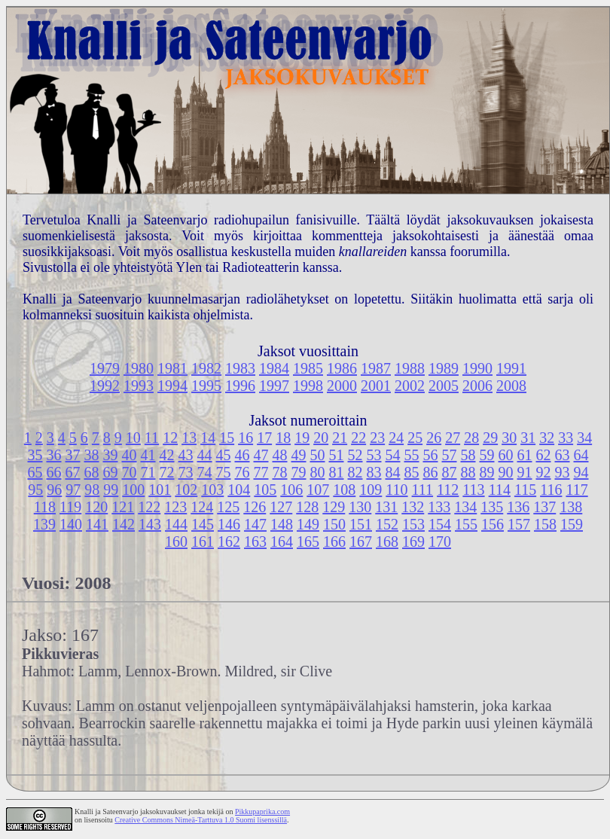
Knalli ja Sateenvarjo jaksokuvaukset (131, 811)
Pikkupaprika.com (262, 811)
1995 (206, 385)
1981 (172, 368)
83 (374, 472)
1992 (105, 385)
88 (468, 472)
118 (45, 507)
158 (545, 524)
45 (223, 455)
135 (491, 507)
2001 (376, 385)
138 (571, 507)
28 (471, 437)
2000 (342, 385)
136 (518, 507)
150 (334, 524)
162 (229, 541)
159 (571, 524)
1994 (172, 385)
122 (149, 507)
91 (524, 472)
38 (91, 455)
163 (255, 541)
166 (334, 541)
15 (226, 437)
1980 (139, 368)
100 (133, 489)
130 (360, 507)
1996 (240, 385)
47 (261, 455)
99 (110, 489)
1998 (308, 385)
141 (97, 524)
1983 (240, 368)
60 (506, 455)
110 (396, 489)
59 (487, 455)
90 (506, 472)
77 (261, 472)
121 (122, 507)
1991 (511, 368)
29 (490, 437)
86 (430, 472)
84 (393, 472)
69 (110, 472)
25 (414, 437)
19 (302, 437)
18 (283, 437)
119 (70, 507)
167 (360, 541)
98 (91, 489)
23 (377, 437)
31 (527, 437)
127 (281, 507)
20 (320, 437)
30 (509, 437)
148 (281, 524)
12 (170, 437)
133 (439, 507)
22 (358, 437)
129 (333, 507)
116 (551, 489)
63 (562, 455)
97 (73, 489)
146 (229, 524)
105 (265, 489)
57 (449, 455)
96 (54, 489)
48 (280, 455)
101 (159, 489)
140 (70, 524)
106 (291, 489)
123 (175, 507)
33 (565, 437)
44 (204, 455)
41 (148, 455)
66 (54, 472)
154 (440, 524)
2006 (477, 385)
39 (110, 455)
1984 (274, 368)
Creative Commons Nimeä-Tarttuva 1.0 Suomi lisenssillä (200, 820)
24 (396, 437)
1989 (444, 368)
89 (487, 472)
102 (186, 489)
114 (500, 489)
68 (91, 472)
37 (73, 455)
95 (35, 489)
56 (430, 455)
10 (133, 437)
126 (254, 507)
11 (152, 437)
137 (544, 507)
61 (524, 455)
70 (129, 472)
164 (281, 541)
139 (44, 524)
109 (370, 489)
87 (449, 472)
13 (189, 437)
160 (176, 541)
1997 (274, 385)
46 (242, 455)
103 (212, 489)
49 (299, 455)
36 (54, 455)
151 (360, 524)
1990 (477, 368)
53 (374, 455)
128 (307, 507)
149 (308, 524)
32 (546, 437)
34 (584, 437)
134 (465, 507)
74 (204, 472)
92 (543, 472)
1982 (206, 368)
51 (336, 455)
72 (167, 472)
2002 (410, 385)
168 (387, 541)
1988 (410, 368)
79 (299, 472)
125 (228, 507)
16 (245, 437)
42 (167, 455)
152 (387, 524)
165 (308, 541)
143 (150, 524)
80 (317, 472)
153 (413, 524)
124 (202, 507)
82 (355, 472)
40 (129, 455)
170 (440, 541)
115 (525, 489)
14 (207, 437)
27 (452, 437)
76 (242, 472)
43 (186, 455)
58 (468, 455)
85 (411, 472)
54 (393, 455)
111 (423, 489)
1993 (139, 385)
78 (280, 472)
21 (339, 437)
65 (35, 472)
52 (355, 455)
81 (336, 472)
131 (386, 507)
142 (123, 524)
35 (35, 455)
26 (433, 437)
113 (473, 489)
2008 (511, 385)
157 (519, 524)
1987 (376, 368)
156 (492, 524)
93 (562, 472)
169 (413, 541)
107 (318, 489)
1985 (308, 368)
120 (96, 507)
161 (202, 541)
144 (176, 524)
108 (344, 489)
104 (238, 489)
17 (264, 437)
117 (576, 489)
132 (412, 507)
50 (317, 455)
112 (448, 489)
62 (543, 455)
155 (466, 524)
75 (223, 472)
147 (255, 524)
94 (581, 472)
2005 (444, 385)
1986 (342, 368)
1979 (105, 368)
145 (202, 524)
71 (148, 472)
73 (186, 472)
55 (411, 455)
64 (581, 455)
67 (73, 472)
